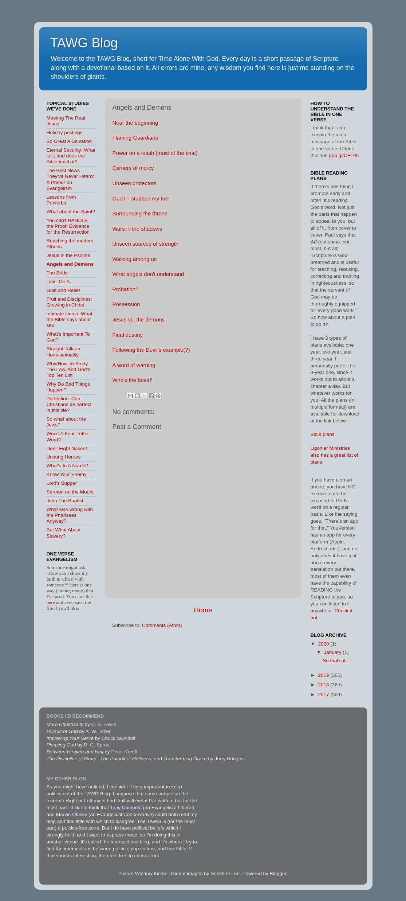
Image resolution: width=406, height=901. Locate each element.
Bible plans (323, 434)
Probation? (126, 289)
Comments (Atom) (162, 625)
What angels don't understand (148, 274)
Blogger (277, 873)
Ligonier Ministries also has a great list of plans (334, 455)
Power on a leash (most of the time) (155, 153)
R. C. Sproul (97, 745)
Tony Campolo (125, 807)
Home (203, 610)
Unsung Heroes (64, 457)
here (51, 602)
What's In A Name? (67, 465)
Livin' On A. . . (62, 281)
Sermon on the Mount (70, 492)
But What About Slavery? (64, 532)
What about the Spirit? (71, 211)
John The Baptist (65, 500)
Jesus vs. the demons (139, 320)
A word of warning (134, 365)
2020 (324, 644)
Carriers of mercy (133, 168)
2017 (324, 694)
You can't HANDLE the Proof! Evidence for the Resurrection (68, 226)
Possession (126, 304)
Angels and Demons (70, 264)
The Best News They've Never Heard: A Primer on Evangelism (70, 179)
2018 (324, 684)
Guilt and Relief (63, 290)
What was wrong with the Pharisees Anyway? (70, 515)
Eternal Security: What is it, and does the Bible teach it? (71, 155)
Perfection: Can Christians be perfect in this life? (69, 404)
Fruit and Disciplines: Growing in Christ (69, 302)
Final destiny (128, 335)
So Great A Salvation (69, 141)
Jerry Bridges (229, 758)
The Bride (57, 273)
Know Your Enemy (67, 474)
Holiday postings (65, 132)
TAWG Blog (84, 42)
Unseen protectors (135, 183)
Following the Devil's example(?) (151, 350)
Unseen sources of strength (146, 244)
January (333, 652)
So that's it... (336, 660)
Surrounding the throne (140, 214)
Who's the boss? (132, 380)
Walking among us (135, 259)
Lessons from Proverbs (61, 200)
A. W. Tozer (98, 731)
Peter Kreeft (124, 751)
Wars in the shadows (137, 229)
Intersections (124, 842)
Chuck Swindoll (118, 738)
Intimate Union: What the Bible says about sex (69, 319)
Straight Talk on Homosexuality (63, 351)
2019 (324, 675)
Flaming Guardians (135, 138)
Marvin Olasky (71, 814)
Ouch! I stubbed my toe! (141, 199)
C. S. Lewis (103, 724)
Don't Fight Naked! (67, 448)
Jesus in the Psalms (68, 255)
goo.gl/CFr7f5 (344, 155)
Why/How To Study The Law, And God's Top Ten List (68, 369)
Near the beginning (135, 123)
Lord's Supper (62, 483)
